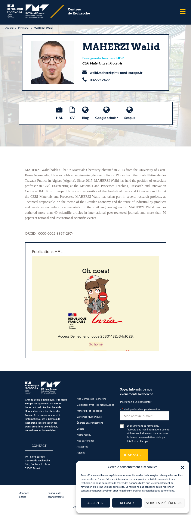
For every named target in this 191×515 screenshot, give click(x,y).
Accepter (95, 503)
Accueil (9, 27)
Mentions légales (24, 494)
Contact (39, 446)
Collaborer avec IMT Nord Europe (95, 404)
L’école (80, 428)
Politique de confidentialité (56, 494)
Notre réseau (84, 434)
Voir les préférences (164, 503)
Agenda (81, 452)
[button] (182, 467)
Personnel (23, 27)
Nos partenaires (86, 440)
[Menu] (183, 11)
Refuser (127, 503)
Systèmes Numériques (89, 416)
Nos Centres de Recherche (92, 398)
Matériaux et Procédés (89, 410)
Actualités (82, 446)
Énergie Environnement (90, 422)
